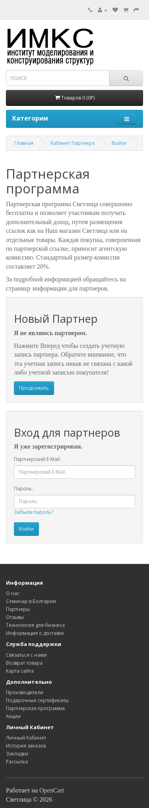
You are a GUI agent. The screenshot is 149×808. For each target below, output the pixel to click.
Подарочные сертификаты (37, 700)
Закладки (17, 753)
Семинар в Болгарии (31, 601)
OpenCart (51, 790)
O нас (12, 593)
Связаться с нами (26, 655)
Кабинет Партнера (72, 143)
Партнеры (18, 609)
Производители (24, 692)
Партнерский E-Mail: (37, 459)
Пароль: (23, 488)
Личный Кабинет (26, 737)
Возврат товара (24, 663)
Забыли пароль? (33, 512)
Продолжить (34, 387)
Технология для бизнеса (35, 625)
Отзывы (15, 617)
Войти (119, 143)
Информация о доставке (35, 633)
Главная (23, 143)
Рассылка (17, 761)
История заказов (26, 745)
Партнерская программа (35, 708)
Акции (13, 716)
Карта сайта (20, 670)
